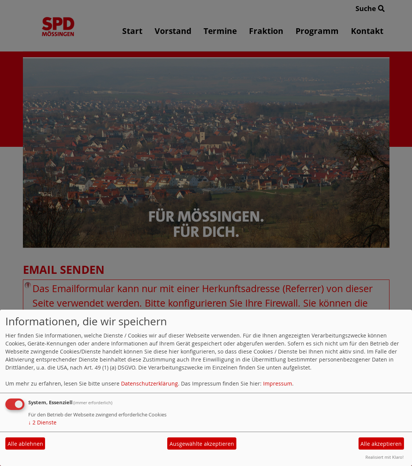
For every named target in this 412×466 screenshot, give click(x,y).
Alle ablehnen (25, 443)
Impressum (277, 383)
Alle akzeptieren (381, 443)
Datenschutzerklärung (149, 383)
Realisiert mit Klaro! (384, 457)
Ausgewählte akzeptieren (202, 443)
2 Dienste (42, 422)
